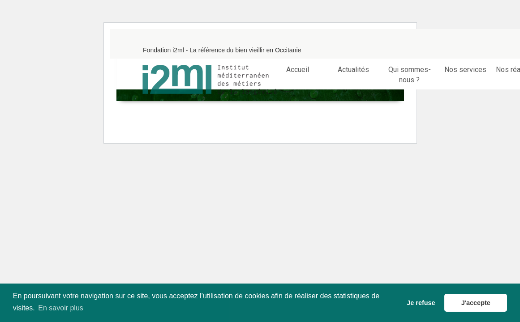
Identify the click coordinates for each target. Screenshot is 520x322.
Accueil (297, 69)
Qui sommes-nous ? (409, 74)
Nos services (465, 69)
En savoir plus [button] (60, 308)
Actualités (353, 69)
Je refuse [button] (421, 302)
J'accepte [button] (475, 302)
